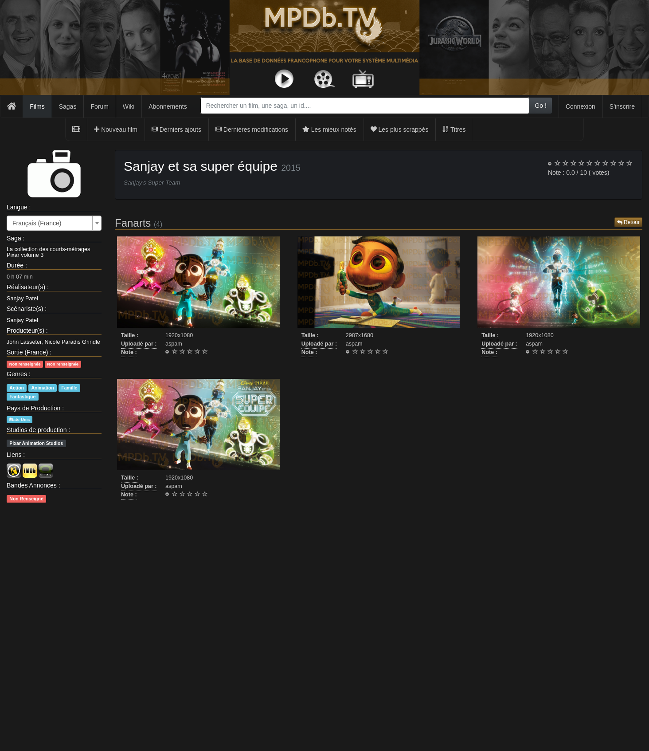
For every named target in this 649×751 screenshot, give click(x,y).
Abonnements (168, 106)
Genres (17, 373)
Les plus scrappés (400, 129)
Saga (14, 238)
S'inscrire (622, 106)
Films (37, 106)
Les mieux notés (329, 129)
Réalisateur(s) (26, 287)
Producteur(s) (25, 330)
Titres (453, 129)
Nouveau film (115, 129)
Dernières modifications (251, 129)
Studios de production (36, 429)
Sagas (68, 106)
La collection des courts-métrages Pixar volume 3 (48, 252)
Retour (628, 222)
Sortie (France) (27, 352)
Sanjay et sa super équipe (201, 166)
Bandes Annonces (32, 485)
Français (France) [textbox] (36, 223)
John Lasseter (24, 342)
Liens (14, 454)
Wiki (128, 106)
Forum (99, 106)
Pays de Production (33, 408)
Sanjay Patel (22, 298)
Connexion (580, 106)
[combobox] (365, 105)
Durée (15, 265)
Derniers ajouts (176, 129)
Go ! (540, 105)
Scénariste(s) (25, 308)
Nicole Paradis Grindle (72, 342)
